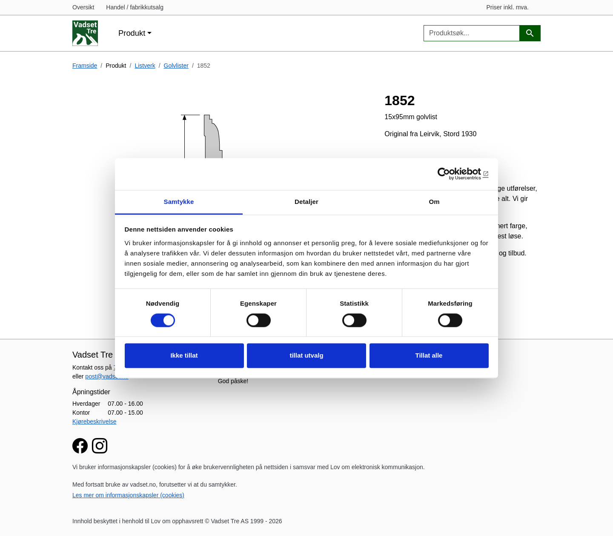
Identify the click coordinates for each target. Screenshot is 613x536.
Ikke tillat (184, 355)
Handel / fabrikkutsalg (134, 7)
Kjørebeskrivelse (94, 421)
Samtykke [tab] (179, 201)
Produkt (131, 33)
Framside (84, 65)
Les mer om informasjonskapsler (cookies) (128, 495)
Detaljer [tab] (306, 201)
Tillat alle (429, 355)
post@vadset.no (106, 376)
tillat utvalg (306, 355)
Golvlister (176, 65)
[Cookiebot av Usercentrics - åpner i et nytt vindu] (451, 173)
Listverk (145, 65)
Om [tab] (434, 201)
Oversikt (83, 7)
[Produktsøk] (530, 33)
